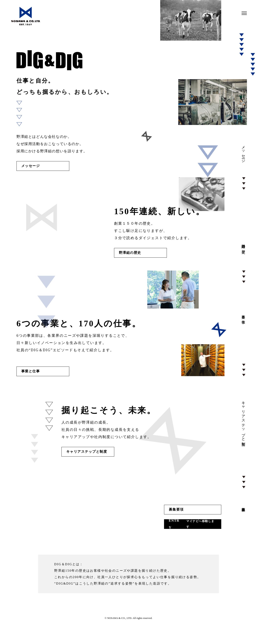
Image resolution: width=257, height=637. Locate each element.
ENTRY (174, 533)
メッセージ (33, 167)
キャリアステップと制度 (92, 457)
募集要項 (155, 517)
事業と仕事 (33, 375)
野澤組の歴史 (133, 255)
